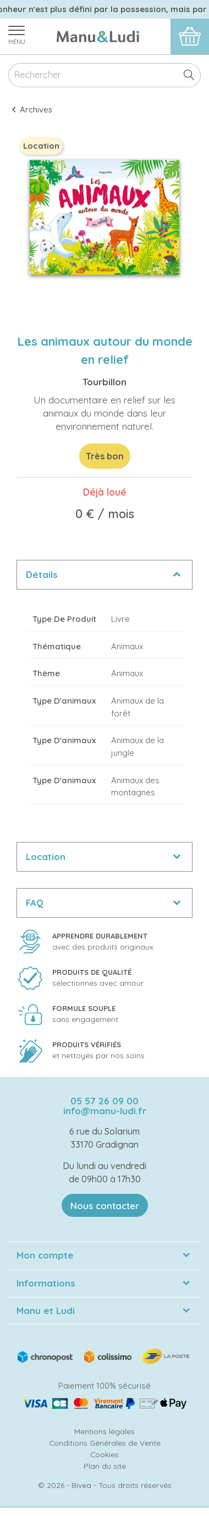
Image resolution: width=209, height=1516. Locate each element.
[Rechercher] (104, 75)
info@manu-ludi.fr (104, 1110)
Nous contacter (104, 1205)
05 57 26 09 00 (104, 1101)
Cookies (104, 1454)
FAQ (34, 902)
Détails (42, 574)
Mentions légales (104, 1431)
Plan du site (105, 1465)
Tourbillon (104, 382)
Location (45, 856)
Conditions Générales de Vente (105, 1442)
